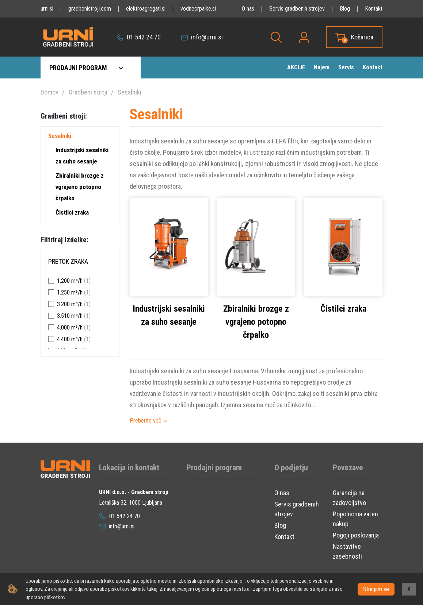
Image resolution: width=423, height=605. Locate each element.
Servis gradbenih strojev (297, 8)
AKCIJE (296, 67)
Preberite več (145, 420)
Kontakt (373, 8)
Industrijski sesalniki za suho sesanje (82, 155)
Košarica (362, 37)
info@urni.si (202, 37)
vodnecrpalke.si (198, 8)
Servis (346, 67)
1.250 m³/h (70, 292)
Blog (345, 8)
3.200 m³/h (70, 304)
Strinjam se (376, 588)
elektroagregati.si (145, 8)
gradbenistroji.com (89, 8)
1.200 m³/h (70, 280)
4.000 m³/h (70, 327)
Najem (321, 67)
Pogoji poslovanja (356, 535)
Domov (49, 92)
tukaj (152, 589)
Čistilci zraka (72, 212)
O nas (248, 8)
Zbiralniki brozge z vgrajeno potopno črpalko (80, 187)
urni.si (47, 8)
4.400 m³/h (70, 339)
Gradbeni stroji (88, 92)
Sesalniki (129, 92)
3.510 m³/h (70, 315)
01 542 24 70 (139, 37)
